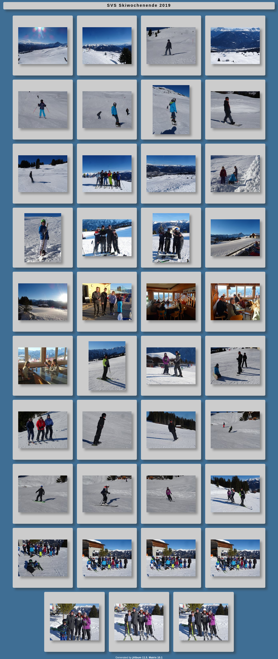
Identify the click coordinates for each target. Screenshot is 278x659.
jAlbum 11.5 (139, 657)
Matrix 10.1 (155, 657)
